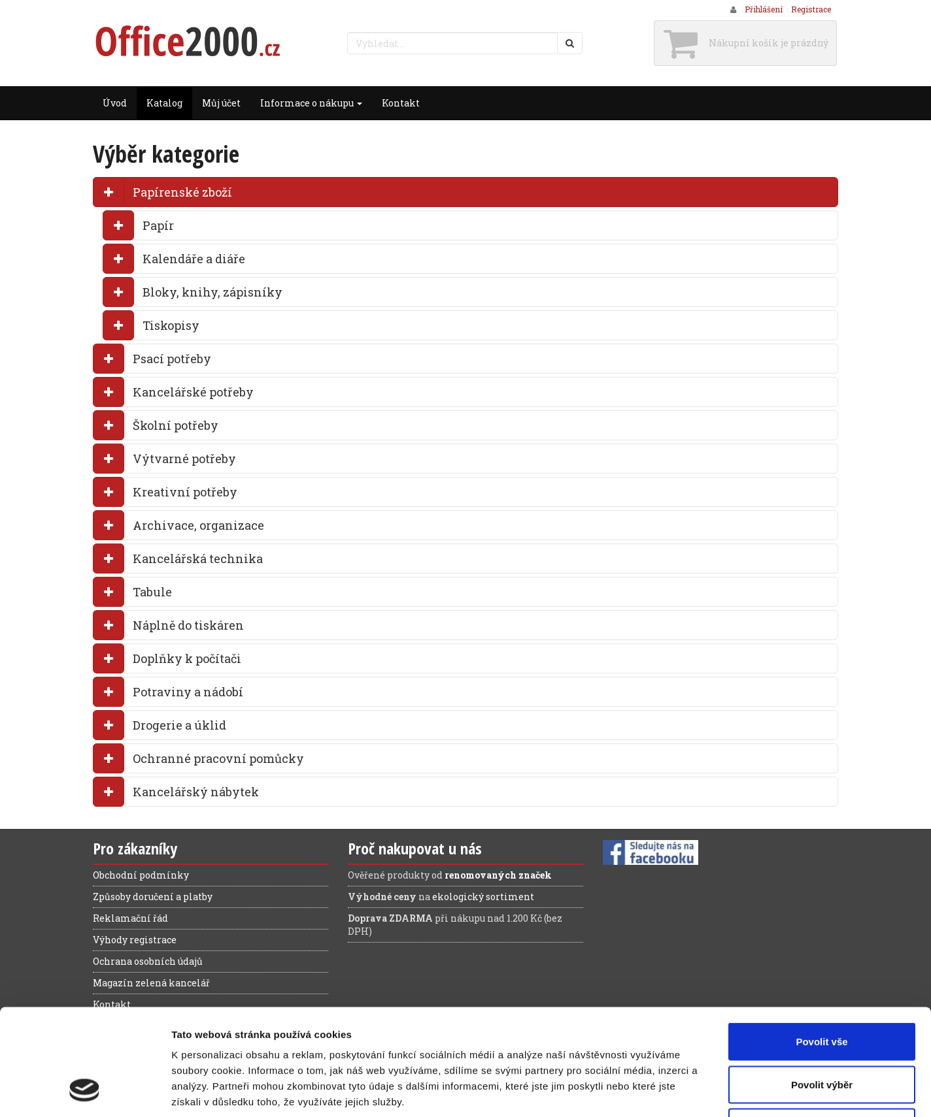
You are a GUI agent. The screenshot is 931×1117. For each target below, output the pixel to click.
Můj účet (221, 103)
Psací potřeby (172, 358)
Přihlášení (764, 9)
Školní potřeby (175, 425)
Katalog (164, 103)
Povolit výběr (822, 988)
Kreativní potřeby (185, 492)
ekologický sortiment (483, 896)
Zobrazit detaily (691, 1091)
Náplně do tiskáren (188, 625)
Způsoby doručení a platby (152, 896)
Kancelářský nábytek (196, 792)
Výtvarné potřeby (184, 458)
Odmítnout (822, 1031)
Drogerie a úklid (179, 725)
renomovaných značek (498, 875)
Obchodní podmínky (141, 875)
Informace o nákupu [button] (311, 103)
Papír (158, 225)
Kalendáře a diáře (194, 259)
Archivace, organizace (198, 525)
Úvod (115, 103)
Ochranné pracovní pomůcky (218, 758)
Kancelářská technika (198, 558)
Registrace (811, 9)
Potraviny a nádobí (188, 692)
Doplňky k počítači (187, 658)
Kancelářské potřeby (193, 392)
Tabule (152, 592)
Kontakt (401, 103)
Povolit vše (821, 945)
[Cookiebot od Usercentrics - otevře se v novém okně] (84, 1091)
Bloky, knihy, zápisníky (212, 292)
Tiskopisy (171, 325)
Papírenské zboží (182, 192)
